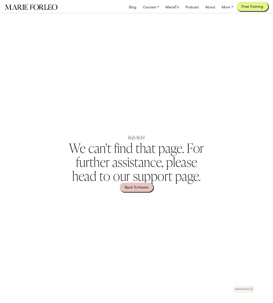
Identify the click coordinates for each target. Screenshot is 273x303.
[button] (151, 6)
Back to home (136, 187)
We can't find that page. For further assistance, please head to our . (136, 162)
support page (166, 175)
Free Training (252, 6)
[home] (31, 6)
